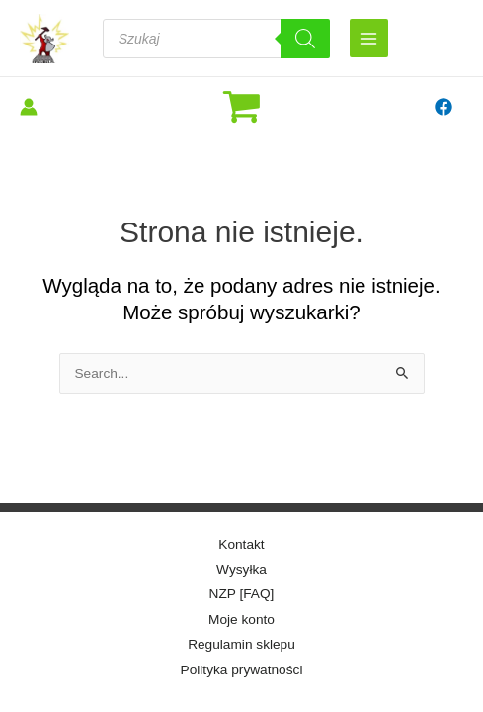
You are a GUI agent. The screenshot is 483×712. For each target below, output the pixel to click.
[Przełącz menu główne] (369, 38)
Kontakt (241, 544)
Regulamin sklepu (241, 644)
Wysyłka (241, 569)
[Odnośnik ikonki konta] (29, 107)
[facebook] (446, 107)
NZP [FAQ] (242, 593)
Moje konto (241, 619)
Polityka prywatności (242, 670)
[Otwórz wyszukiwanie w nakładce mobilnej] (216, 38)
